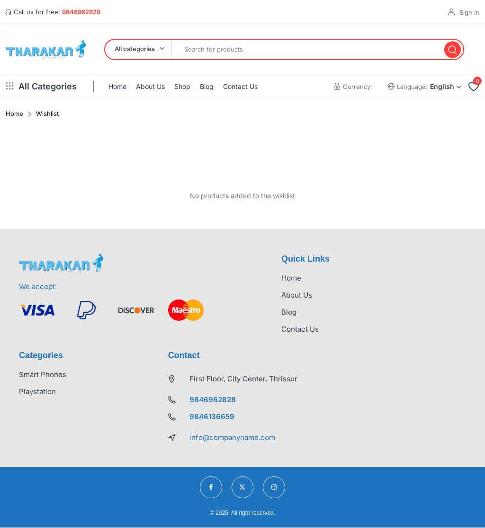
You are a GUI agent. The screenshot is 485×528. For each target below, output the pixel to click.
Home (117, 87)
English (445, 87)
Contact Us (240, 87)
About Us (150, 87)
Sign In (469, 12)
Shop (182, 87)
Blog (207, 87)
